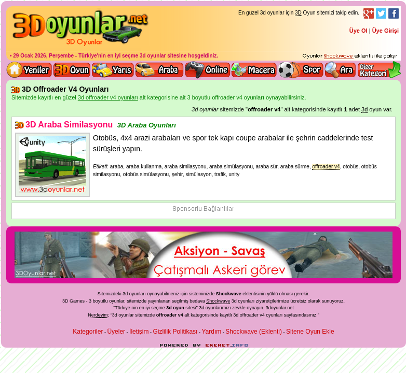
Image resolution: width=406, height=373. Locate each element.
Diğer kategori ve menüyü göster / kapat (379, 70)
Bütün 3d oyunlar (72, 70)
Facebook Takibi (393, 13)
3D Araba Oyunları (159, 70)
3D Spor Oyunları (301, 70)
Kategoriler (88, 331)
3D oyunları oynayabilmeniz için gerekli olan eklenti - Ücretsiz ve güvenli (350, 56)
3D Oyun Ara (340, 70)
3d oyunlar (153, 56)
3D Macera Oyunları (254, 70)
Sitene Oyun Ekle (310, 331)
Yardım (211, 331)
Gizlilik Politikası (175, 331)
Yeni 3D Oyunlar (29, 70)
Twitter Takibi (381, 13)
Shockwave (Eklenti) (253, 331)
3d (201, 307)
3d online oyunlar (207, 70)
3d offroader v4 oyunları (257, 315)
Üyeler (116, 331)
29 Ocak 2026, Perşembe (43, 56)
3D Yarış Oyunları (112, 70)
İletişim (138, 331)
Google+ (368, 13)
